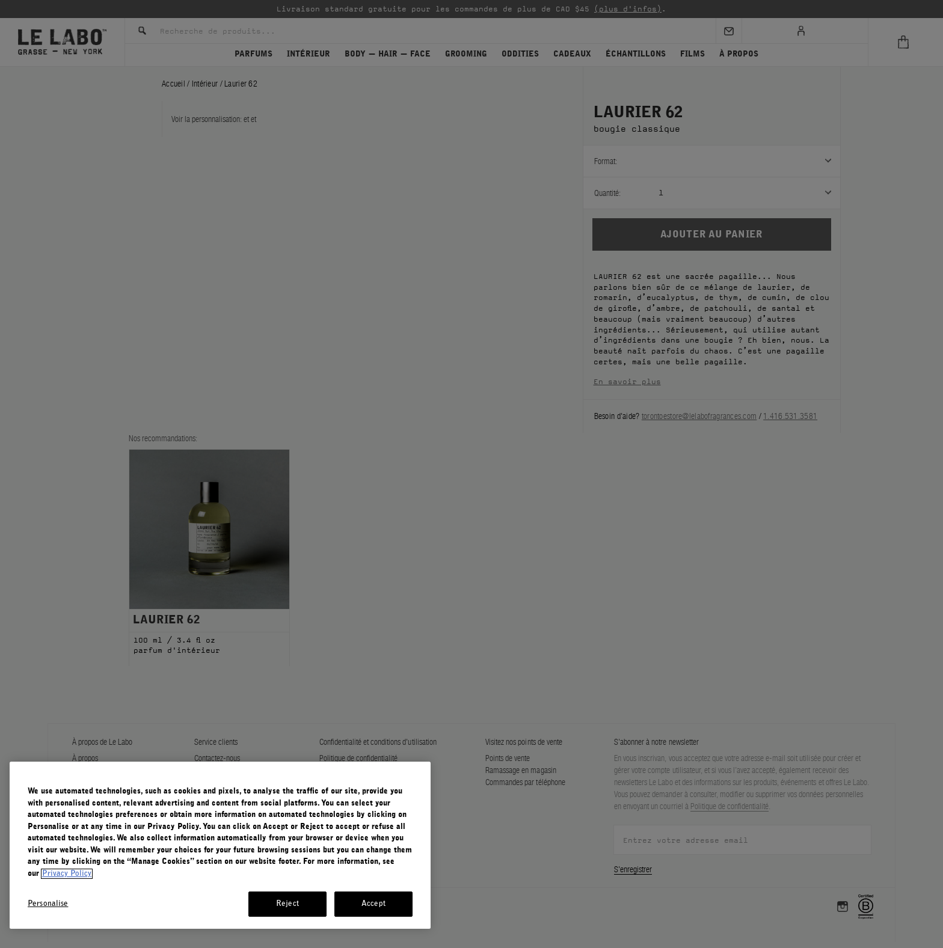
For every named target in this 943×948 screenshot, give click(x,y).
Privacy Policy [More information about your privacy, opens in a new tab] (66, 874)
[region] (220, 845)
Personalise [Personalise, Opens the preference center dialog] (48, 904)
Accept (373, 904)
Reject (287, 904)
